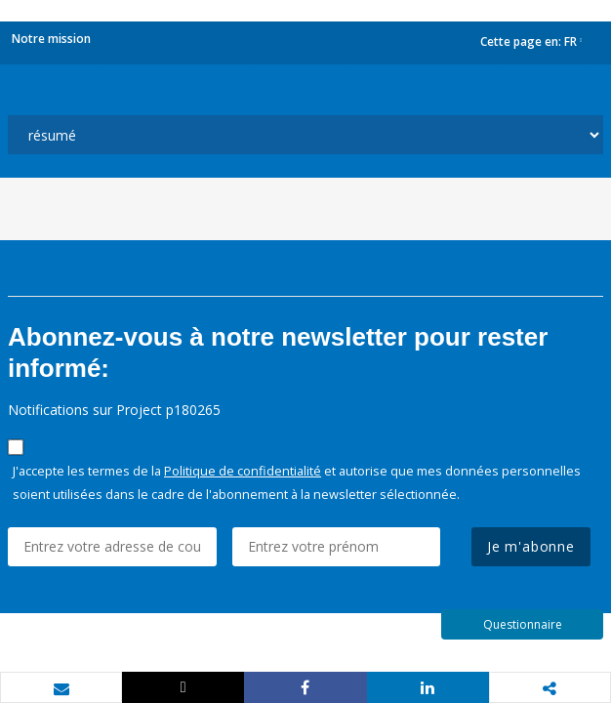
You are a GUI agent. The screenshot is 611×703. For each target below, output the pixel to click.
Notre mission (51, 38)
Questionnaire (522, 624)
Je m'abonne (531, 546)
